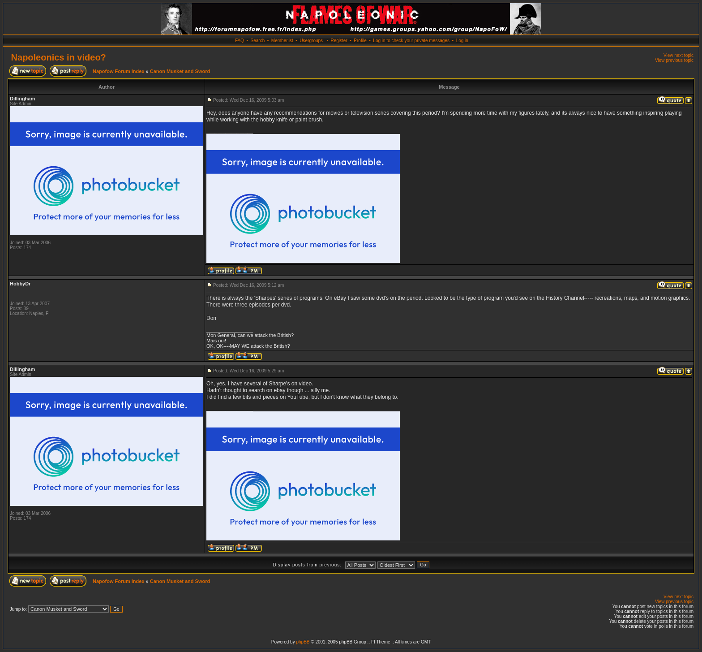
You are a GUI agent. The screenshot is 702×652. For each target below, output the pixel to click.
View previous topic (674, 60)
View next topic (678, 55)
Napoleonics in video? (58, 57)
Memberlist (282, 40)
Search (258, 40)
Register (338, 40)
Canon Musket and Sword (180, 71)
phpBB (302, 641)
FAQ (239, 40)
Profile (360, 40)
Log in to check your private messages (411, 40)
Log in (462, 40)
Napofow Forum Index (119, 71)
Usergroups (311, 40)
